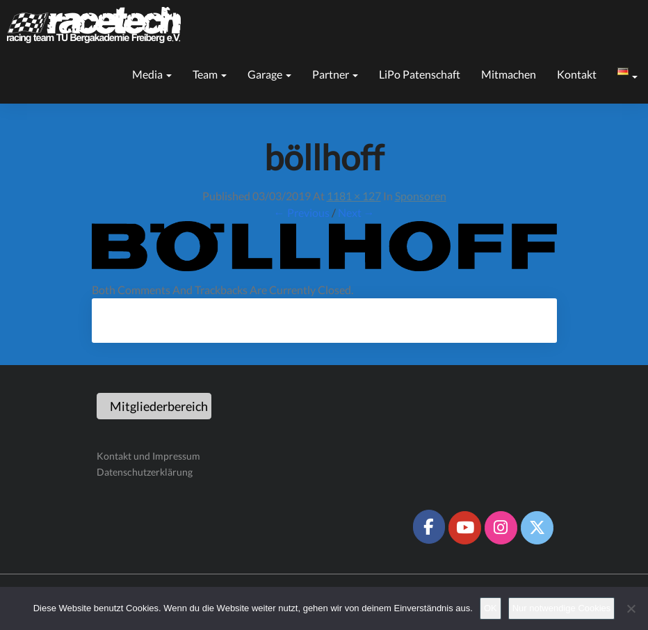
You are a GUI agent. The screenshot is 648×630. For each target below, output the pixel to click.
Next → (356, 212)
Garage (269, 74)
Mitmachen (508, 74)
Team (210, 74)
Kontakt (577, 74)
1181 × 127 (354, 195)
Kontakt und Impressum (148, 456)
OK (490, 608)
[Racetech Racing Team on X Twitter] (537, 527)
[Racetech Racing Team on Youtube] (464, 527)
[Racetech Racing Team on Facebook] (429, 526)
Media (152, 74)
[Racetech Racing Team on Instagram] (501, 527)
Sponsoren (420, 195)
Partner (335, 74)
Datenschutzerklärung (145, 472)
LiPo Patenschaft (419, 74)
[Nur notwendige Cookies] (631, 608)
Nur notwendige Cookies (561, 608)
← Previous (302, 212)
